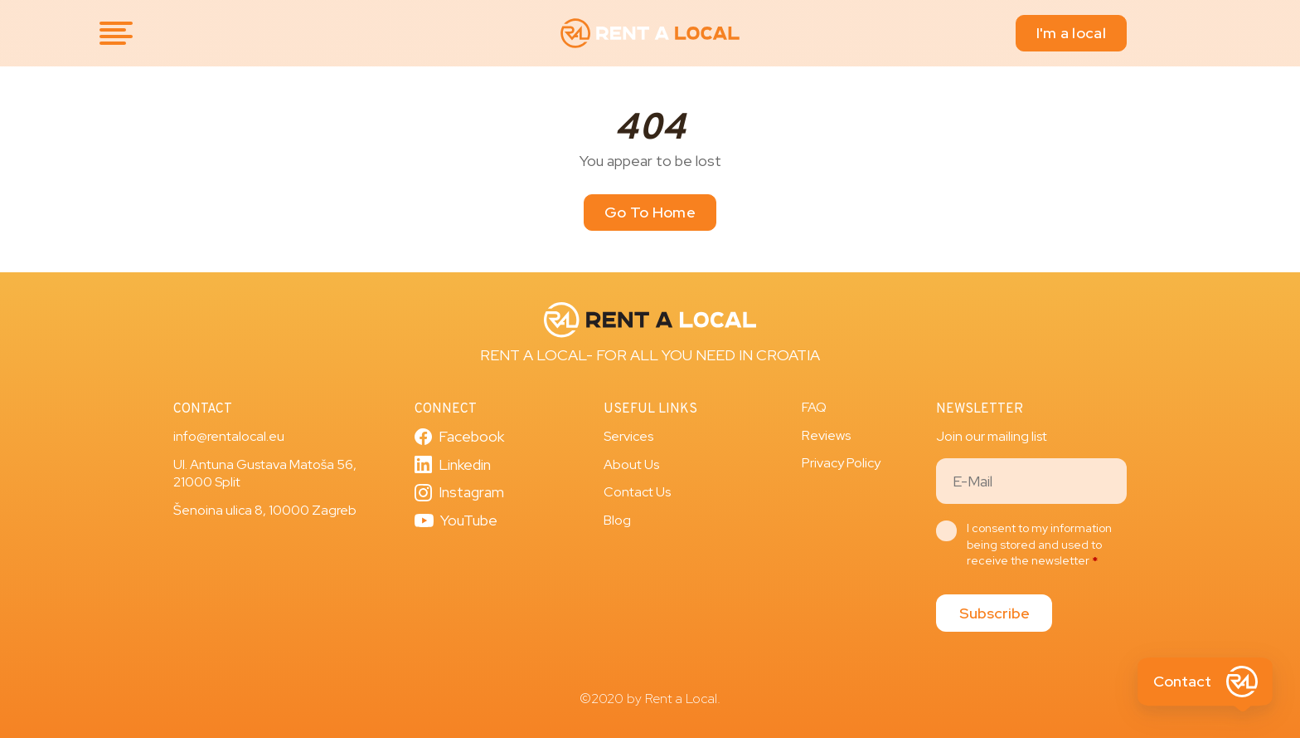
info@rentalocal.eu (228, 436)
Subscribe (994, 613)
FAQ (814, 407)
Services (628, 436)
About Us (631, 464)
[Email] (1031, 481)
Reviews (826, 435)
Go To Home (650, 212)
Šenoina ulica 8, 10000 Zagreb (265, 510)
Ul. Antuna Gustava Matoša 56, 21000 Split (265, 473)
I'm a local (1071, 32)
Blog (617, 520)
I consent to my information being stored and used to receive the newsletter (1039, 544)
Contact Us (637, 492)
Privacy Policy (841, 463)
